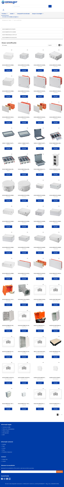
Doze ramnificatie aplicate (9, 37)
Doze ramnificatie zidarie (9, 32)
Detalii (8, 70)
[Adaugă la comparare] (12, 50)
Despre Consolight (37, 13)
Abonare (59, 471)
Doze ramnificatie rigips (8, 29)
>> (61, 414)
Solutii (11, 13)
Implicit (50, 45)
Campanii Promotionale (23, 13)
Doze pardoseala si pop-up (9, 34)
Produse (4, 13)
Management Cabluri (6, 20)
